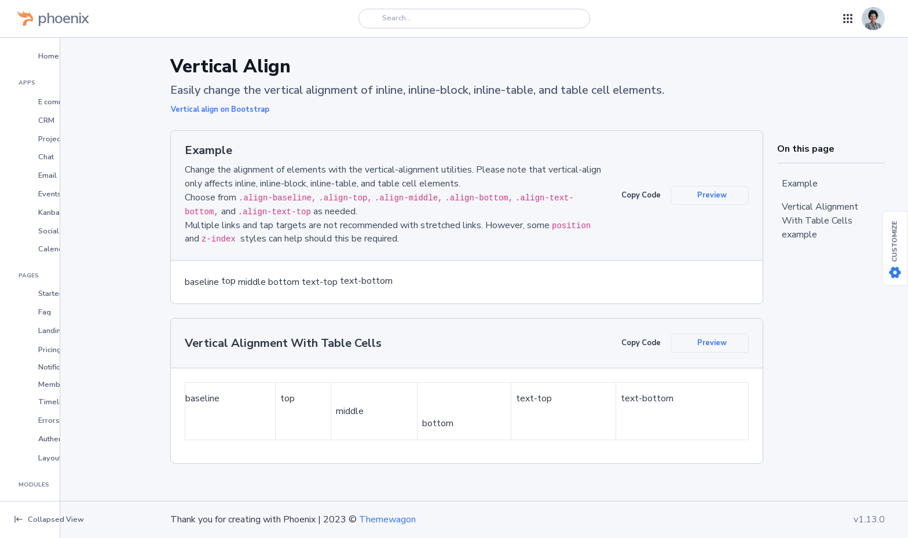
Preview (712, 195)
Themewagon (387, 519)
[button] (73, 55)
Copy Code (641, 195)
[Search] (474, 18)
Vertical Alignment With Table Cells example (820, 220)
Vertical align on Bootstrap (220, 110)
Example (800, 183)
